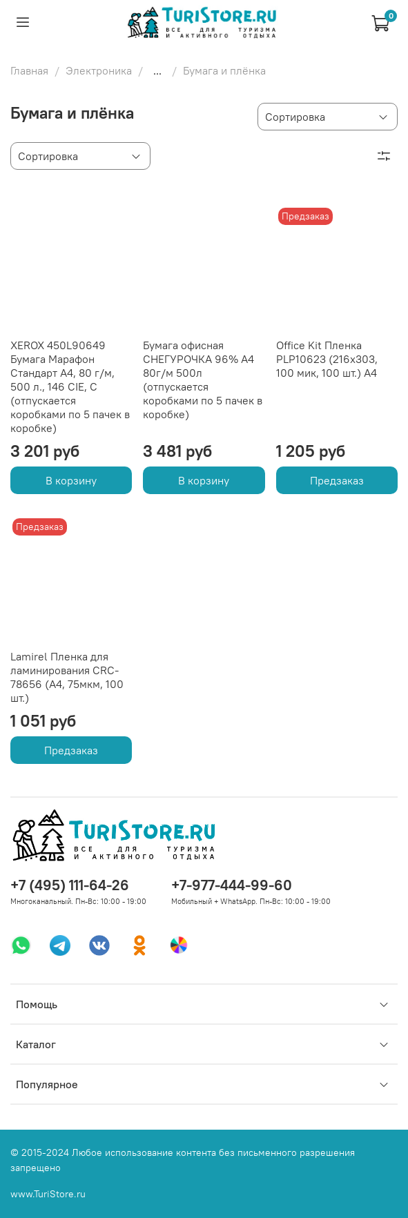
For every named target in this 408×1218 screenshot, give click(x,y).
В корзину (71, 480)
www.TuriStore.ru (48, 1194)
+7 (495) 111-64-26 (69, 885)
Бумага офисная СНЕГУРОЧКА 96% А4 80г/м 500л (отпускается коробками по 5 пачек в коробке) (202, 379)
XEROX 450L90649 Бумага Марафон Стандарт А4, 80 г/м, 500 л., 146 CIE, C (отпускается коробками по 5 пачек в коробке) (70, 386)
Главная (29, 70)
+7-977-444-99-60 (231, 885)
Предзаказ (337, 480)
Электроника (99, 70)
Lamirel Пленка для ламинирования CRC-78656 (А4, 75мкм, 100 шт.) (67, 677)
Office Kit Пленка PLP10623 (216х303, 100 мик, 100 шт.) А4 (327, 359)
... (157, 70)
